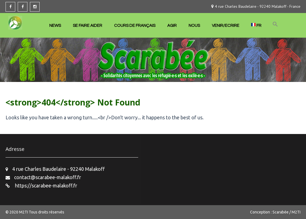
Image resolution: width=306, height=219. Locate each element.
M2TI (24, 212)
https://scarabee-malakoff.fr (45, 185)
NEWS (55, 26)
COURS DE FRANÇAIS (134, 26)
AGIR (172, 26)
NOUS (194, 26)
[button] (275, 24)
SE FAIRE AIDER (87, 26)
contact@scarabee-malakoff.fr (47, 177)
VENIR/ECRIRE (225, 26)
